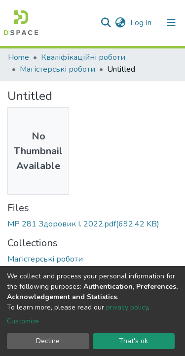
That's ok (133, 341)
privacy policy (127, 307)
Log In (141, 22)
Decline (48, 341)
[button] (120, 23)
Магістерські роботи (57, 69)
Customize (23, 321)
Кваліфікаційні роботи (83, 57)
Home (18, 57)
